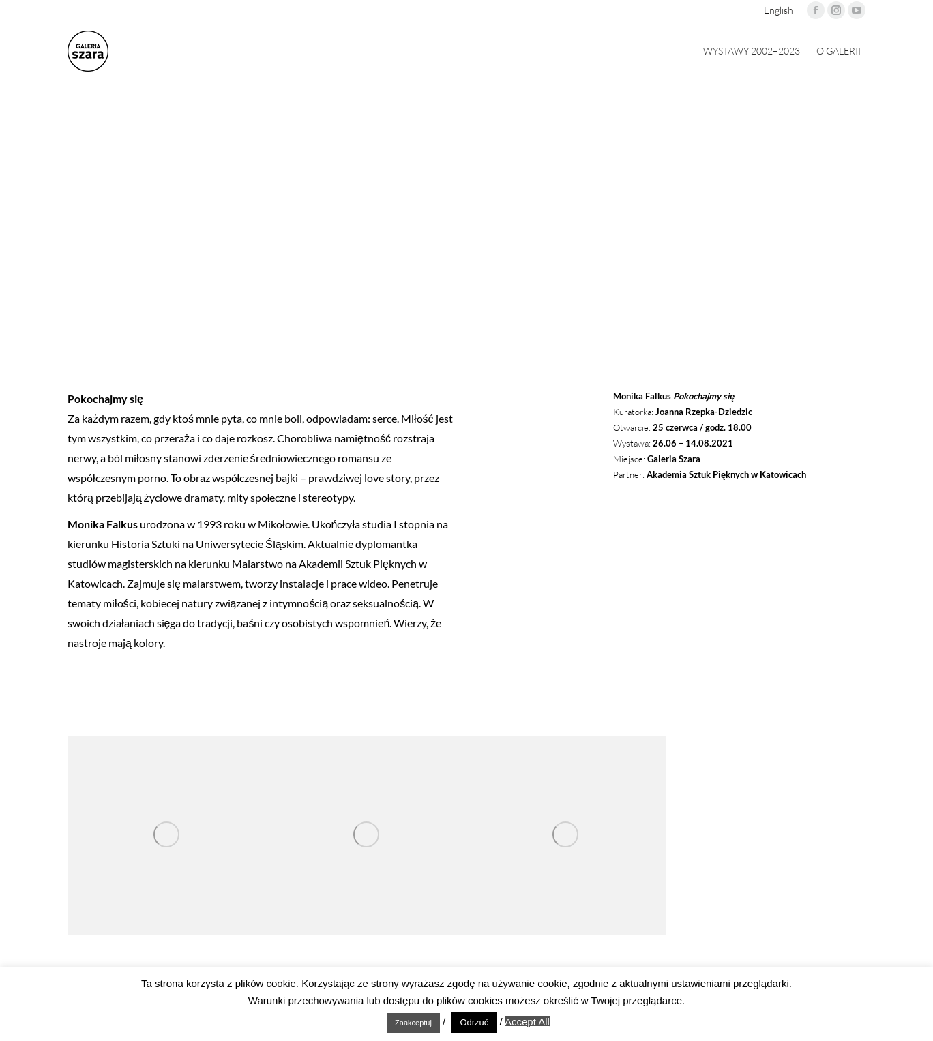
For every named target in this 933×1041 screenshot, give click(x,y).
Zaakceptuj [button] (413, 1023)
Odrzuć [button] (474, 1022)
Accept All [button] (527, 1021)
